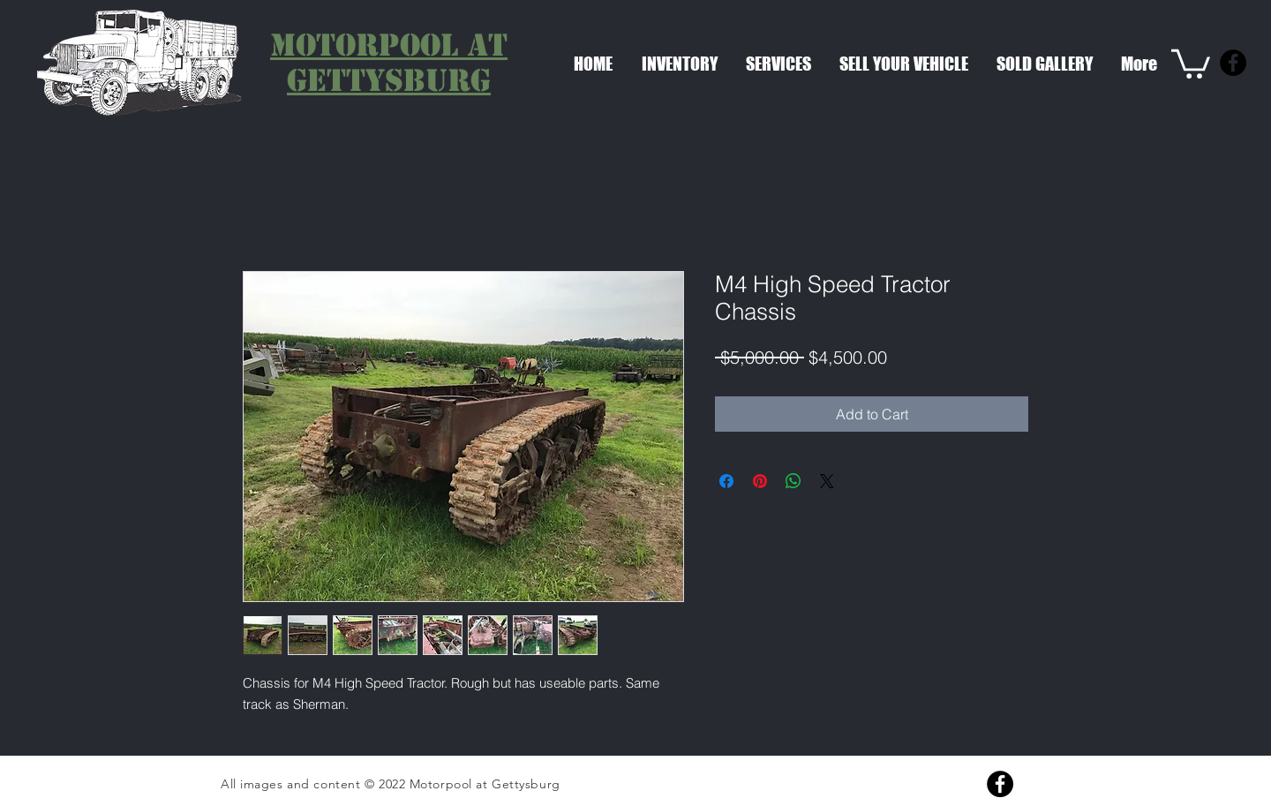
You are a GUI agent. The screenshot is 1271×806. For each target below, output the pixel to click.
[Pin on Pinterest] (760, 481)
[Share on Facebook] (726, 481)
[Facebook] (1233, 62)
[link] (1190, 62)
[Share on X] (827, 481)
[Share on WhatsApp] (793, 481)
